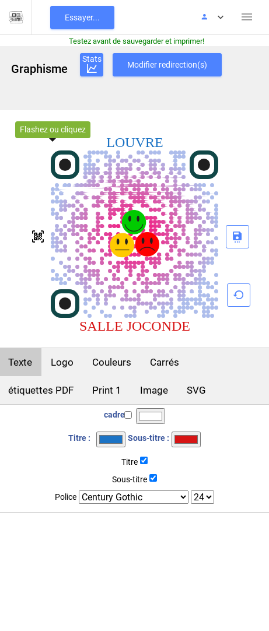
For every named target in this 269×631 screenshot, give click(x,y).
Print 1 (106, 390)
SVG (196, 390)
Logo (62, 362)
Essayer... (82, 17)
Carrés (164, 362)
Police (65, 497)
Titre (129, 462)
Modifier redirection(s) (167, 64)
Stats (92, 65)
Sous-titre (129, 479)
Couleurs (111, 362)
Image (154, 390)
